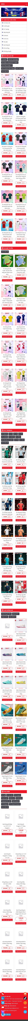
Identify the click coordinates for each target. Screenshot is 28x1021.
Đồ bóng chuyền (7, 51)
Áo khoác (5, 35)
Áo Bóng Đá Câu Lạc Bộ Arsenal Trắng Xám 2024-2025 (21, 234)
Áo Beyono (4, 434)
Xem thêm (5, 71)
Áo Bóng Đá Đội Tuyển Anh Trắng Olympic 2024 (7, 414)
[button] (20, 13)
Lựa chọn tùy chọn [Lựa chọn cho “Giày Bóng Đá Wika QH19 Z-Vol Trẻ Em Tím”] (7, 671)
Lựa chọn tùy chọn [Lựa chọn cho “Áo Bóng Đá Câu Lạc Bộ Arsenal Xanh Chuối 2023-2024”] (20, 214)
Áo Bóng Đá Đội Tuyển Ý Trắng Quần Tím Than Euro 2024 (7, 300)
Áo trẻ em (5, 38)
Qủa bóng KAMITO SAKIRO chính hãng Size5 (20, 943)
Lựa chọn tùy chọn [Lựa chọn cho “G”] (7, 639)
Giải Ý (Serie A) (19, 68)
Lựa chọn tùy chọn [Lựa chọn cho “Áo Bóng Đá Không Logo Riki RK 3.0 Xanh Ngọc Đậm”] (7, 576)
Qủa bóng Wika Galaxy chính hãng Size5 (20, 883)
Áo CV (10, 434)
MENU (3, 4)
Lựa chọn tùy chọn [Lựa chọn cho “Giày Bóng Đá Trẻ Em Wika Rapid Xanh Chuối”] (7, 758)
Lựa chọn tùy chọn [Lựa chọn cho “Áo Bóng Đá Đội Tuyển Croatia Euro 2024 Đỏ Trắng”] (20, 364)
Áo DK (15, 434)
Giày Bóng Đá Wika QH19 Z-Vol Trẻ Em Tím (7, 663)
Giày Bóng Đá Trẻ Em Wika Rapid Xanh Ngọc (21, 750)
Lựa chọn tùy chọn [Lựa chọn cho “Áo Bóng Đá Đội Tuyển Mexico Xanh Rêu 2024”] (20, 308)
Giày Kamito (16, 613)
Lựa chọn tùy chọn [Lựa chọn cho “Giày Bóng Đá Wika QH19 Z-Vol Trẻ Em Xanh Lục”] (20, 671)
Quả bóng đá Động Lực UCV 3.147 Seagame (7, 826)
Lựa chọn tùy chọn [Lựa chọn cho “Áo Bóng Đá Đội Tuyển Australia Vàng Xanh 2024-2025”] (20, 393)
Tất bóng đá (5, 804)
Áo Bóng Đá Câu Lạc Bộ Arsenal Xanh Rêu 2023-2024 (7, 206)
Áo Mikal (18, 437)
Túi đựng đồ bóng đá (15, 804)
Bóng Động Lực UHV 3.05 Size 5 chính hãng (7, 883)
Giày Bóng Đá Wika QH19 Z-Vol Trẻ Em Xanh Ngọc (7, 691)
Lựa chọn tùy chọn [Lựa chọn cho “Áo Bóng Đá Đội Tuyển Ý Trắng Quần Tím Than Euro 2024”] (7, 308)
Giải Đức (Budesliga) (13, 59)
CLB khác (4, 59)
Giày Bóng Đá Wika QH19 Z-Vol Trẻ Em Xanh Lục (21, 663)
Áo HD (20, 434)
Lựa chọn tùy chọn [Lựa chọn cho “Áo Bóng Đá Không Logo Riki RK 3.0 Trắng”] (7, 548)
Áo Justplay (4, 437)
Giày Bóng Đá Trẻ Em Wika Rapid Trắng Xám (7, 778)
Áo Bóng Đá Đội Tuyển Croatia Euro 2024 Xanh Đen (20, 328)
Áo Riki (16, 440)
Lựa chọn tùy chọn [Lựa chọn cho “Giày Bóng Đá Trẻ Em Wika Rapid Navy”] (20, 784)
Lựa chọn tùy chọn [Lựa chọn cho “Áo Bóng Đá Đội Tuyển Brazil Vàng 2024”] (7, 336)
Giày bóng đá (6, 32)
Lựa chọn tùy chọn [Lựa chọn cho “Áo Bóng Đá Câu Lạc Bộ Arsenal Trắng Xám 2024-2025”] (20, 242)
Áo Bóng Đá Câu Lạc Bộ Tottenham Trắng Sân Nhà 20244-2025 (21, 90)
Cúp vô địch (5, 798)
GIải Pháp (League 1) (7, 65)
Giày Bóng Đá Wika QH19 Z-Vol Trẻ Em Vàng (21, 691)
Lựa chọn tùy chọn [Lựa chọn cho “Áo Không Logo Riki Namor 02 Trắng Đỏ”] (20, 602)
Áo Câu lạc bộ (6, 23)
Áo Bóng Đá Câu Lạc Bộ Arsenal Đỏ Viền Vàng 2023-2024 (7, 234)
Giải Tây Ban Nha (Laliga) (8, 68)
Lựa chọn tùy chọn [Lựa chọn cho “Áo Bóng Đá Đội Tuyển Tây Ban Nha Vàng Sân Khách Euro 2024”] (7, 280)
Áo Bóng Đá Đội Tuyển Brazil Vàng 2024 (7, 328)
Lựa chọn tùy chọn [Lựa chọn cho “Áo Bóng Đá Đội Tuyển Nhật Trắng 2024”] (7, 364)
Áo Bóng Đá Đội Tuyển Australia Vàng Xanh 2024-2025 (21, 384)
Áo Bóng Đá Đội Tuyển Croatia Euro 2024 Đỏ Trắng (20, 356)
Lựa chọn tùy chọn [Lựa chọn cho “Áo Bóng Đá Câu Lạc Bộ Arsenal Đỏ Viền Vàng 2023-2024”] (7, 242)
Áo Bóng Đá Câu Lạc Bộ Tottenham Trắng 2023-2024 (7, 90)
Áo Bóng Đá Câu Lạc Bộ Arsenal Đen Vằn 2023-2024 (7, 176)
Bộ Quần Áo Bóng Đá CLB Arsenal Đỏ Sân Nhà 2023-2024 (7, 148)
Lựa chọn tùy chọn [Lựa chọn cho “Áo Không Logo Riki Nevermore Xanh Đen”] (7, 520)
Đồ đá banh (19, 798)
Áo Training (6, 29)
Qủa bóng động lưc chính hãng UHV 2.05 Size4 (21, 971)
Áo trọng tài (17, 795)
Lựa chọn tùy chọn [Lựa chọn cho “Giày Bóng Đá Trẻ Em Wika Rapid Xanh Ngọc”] (20, 758)
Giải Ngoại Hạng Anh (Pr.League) (10, 62)
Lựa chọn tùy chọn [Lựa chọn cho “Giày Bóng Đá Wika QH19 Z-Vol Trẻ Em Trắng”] (20, 643)
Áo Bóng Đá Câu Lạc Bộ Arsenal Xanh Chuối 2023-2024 (21, 206)
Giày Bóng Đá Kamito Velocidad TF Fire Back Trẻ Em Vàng (7, 720)
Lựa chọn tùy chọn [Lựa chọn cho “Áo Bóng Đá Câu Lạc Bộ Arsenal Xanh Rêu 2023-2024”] (7, 214)
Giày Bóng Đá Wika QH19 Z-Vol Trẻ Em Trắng (21, 635)
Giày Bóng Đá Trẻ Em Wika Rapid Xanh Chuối (7, 750)
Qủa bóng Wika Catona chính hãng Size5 (7, 912)
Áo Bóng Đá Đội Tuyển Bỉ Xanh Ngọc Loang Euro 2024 (21, 270)
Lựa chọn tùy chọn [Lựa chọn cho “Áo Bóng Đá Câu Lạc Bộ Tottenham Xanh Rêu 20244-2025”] (7, 126)
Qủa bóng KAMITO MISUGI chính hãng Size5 (7, 971)
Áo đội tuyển (6, 26)
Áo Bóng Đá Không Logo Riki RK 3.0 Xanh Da (20, 568)
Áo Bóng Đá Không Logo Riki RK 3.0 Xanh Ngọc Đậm (7, 568)
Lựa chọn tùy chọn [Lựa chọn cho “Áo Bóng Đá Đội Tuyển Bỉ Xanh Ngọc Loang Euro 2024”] (20, 278)
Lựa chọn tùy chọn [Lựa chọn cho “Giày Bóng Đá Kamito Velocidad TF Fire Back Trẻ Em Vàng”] (7, 728)
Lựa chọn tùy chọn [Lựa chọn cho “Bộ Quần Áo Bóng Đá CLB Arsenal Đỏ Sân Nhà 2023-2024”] (7, 156)
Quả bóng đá (6, 45)
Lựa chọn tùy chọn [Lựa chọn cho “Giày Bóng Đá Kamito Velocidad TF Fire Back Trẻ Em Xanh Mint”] (20, 729)
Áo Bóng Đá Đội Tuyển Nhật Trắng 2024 (7, 356)
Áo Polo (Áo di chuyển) (7, 440)
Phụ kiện (5, 42)
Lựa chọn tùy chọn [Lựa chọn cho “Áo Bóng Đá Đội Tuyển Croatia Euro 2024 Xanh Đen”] (20, 336)
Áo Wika (22, 440)
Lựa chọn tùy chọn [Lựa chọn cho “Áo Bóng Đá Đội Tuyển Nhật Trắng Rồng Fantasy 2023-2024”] (20, 424)
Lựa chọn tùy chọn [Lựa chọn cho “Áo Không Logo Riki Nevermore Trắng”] (7, 494)
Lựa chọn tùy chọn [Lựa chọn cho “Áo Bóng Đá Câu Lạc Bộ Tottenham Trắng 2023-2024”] (7, 98)
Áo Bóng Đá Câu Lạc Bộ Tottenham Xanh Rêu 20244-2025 (7, 118)
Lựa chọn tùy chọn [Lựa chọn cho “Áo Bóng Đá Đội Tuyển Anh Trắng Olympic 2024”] (7, 422)
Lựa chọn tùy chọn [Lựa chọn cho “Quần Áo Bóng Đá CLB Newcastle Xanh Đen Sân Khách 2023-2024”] (20, 128)
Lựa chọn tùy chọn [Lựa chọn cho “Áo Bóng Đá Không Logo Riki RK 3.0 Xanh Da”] (20, 576)
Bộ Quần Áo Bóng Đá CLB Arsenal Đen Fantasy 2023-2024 (21, 148)
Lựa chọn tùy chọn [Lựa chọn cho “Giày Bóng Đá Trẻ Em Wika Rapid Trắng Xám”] (7, 786)
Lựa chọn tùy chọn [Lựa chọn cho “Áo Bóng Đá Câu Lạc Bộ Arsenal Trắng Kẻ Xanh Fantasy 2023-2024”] (20, 186)
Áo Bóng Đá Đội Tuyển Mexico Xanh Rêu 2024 (21, 300)
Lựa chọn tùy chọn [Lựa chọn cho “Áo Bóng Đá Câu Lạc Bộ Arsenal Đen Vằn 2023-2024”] (7, 184)
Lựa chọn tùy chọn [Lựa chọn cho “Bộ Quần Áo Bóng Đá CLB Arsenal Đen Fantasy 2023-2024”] (20, 156)
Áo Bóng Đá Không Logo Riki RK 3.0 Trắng (7, 540)
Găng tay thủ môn (6, 801)
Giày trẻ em (4, 616)
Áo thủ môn (10, 795)
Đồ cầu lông (6, 48)
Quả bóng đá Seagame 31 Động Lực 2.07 (20, 826)
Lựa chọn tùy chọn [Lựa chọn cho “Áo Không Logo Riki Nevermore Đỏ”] (20, 494)
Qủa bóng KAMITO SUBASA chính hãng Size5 (7, 943)
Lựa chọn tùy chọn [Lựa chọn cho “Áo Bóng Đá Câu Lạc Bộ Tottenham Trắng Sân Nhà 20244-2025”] (20, 98)
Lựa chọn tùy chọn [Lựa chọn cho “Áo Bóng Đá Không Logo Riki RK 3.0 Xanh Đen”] (7, 604)
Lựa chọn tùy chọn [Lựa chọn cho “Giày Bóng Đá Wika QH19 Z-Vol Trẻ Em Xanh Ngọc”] (7, 699)
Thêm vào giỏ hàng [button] (7, 834)
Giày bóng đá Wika (6, 613)
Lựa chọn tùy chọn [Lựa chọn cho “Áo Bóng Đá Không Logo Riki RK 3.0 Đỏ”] (20, 520)
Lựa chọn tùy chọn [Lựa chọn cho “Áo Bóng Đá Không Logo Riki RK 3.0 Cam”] (20, 546)
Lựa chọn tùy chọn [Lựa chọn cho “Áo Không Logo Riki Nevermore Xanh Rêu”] (7, 467)
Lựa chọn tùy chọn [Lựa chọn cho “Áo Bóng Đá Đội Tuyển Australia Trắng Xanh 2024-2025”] (7, 394)
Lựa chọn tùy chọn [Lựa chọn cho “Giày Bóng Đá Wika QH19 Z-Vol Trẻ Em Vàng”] (20, 699)
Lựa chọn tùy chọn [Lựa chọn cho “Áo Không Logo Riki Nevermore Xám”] (20, 467)
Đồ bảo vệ (11, 798)
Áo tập (3, 795)
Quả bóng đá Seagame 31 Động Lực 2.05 (7, 855)
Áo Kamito (11, 437)
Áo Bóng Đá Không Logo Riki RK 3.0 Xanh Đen (7, 596)
